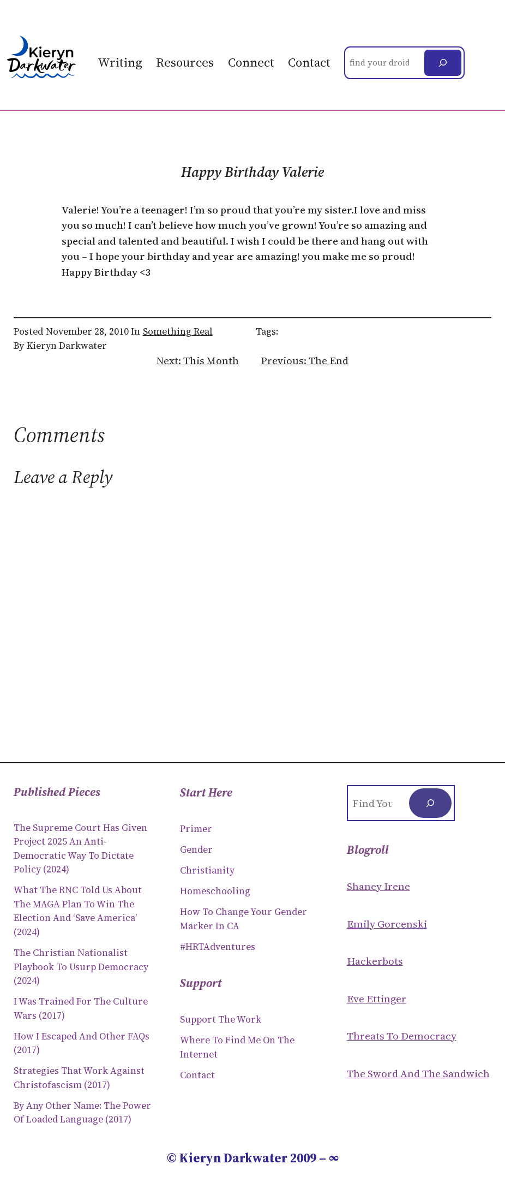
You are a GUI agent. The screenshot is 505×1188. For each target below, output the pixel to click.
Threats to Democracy (401, 1036)
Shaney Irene (378, 886)
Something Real (178, 331)
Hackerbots (375, 961)
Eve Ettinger (376, 998)
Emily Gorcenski (387, 924)
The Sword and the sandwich (418, 1073)
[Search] (442, 63)
